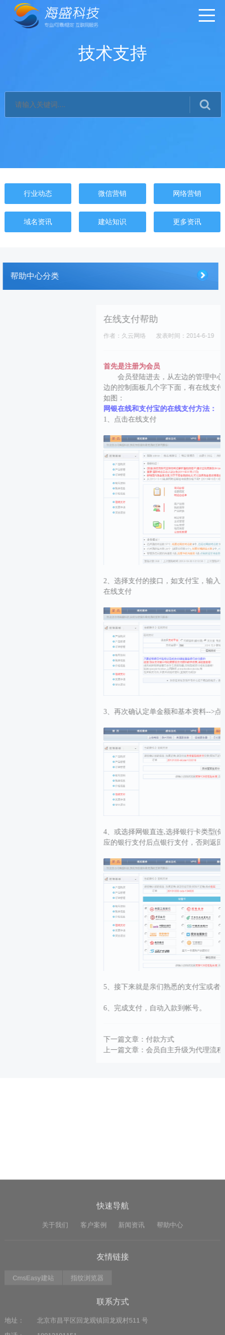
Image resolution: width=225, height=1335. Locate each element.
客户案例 (93, 1314)
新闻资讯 (131, 1314)
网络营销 (187, 193)
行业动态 (38, 193)
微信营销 (112, 193)
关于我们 (55, 1314)
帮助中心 (170, 1314)
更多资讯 (187, 222)
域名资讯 (38, 222)
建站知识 (112, 222)
